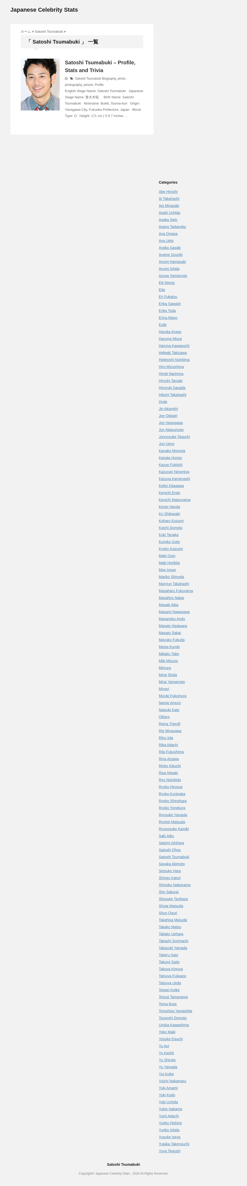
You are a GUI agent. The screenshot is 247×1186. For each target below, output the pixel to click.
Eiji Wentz (167, 283)
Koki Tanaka (169, 535)
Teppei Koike (169, 990)
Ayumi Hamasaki (172, 262)
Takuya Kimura (171, 969)
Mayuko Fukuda (172, 640)
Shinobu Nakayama (174, 885)
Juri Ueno (166, 444)
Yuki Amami (168, 1088)
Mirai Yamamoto (172, 682)
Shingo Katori (170, 878)
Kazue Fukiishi (170, 465)
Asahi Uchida (169, 213)
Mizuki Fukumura (173, 696)
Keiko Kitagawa (171, 486)
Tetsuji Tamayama (173, 997)
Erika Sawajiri (170, 304)
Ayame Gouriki (171, 255)
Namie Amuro (170, 703)
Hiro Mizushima (171, 367)
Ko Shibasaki (169, 514)
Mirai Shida (168, 675)
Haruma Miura (170, 339)
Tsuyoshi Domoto (173, 1018)
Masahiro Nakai (171, 598)
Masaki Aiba (168, 605)
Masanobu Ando (172, 619)
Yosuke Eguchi (171, 1039)
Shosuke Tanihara (173, 899)
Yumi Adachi (169, 1116)
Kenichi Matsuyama (174, 500)
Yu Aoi (164, 1046)
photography (73, 85)
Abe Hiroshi (168, 192)
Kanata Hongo (170, 458)
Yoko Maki (167, 1032)
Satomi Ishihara (171, 843)
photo (121, 78)
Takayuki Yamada (173, 948)
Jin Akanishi (168, 409)
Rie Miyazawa (170, 731)
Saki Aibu (166, 836)
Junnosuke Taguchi (174, 437)
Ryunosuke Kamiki (174, 829)
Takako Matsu (170, 927)
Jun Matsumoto (171, 430)
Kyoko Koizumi (171, 549)
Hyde (163, 402)
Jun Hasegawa (171, 423)
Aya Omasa (168, 234)
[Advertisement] (202, 60)
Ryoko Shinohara (173, 801)
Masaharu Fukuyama (176, 591)
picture (88, 85)
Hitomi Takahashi (172, 395)
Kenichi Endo (169, 493)
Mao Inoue (167, 570)
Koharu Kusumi (171, 521)
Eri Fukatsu (168, 297)
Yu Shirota (167, 1060)
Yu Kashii (166, 1053)
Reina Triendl (169, 724)
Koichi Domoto (170, 528)
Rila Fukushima (171, 752)
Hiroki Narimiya (171, 374)
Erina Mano (168, 318)
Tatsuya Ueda (170, 983)
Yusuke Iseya (169, 1137)
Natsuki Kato (169, 710)
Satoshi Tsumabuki (88, 78)
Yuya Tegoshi (169, 1151)
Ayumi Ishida (169, 269)
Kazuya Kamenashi (174, 479)
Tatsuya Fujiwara (172, 976)
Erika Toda (167, 311)
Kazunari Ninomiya (174, 472)
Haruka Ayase (170, 332)
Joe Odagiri (168, 416)
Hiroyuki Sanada (172, 388)
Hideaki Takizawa (173, 353)
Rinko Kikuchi (170, 766)
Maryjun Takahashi (174, 584)
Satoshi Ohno (170, 850)
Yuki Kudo (167, 1095)
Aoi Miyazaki (169, 206)
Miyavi (164, 689)
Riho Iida (166, 738)
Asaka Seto (168, 220)
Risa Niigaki (168, 773)
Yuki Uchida (168, 1102)
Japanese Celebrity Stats (44, 9)
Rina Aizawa (169, 759)
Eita (162, 290)
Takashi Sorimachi (173, 941)
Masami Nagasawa (174, 612)
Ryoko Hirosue (171, 787)
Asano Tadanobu (172, 227)
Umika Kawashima (174, 1025)
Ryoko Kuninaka (172, 794)
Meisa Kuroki (169, 647)
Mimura (165, 668)
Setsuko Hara (170, 871)
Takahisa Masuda (173, 920)
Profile (99, 85)
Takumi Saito (169, 962)
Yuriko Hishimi (170, 1123)
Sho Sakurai (169, 892)
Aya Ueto (166, 241)
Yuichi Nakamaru (172, 1081)
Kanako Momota (172, 451)
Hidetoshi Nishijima (174, 360)
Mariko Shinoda (171, 577)
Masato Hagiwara (173, 626)
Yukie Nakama (170, 1109)
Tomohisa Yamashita (175, 1011)
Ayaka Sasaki (170, 248)
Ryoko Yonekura (172, 808)
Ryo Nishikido (170, 780)
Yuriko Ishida (169, 1130)
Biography (109, 78)
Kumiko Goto (169, 542)
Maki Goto (167, 556)
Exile (163, 325)
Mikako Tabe (169, 654)
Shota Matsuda (171, 906)
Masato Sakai (170, 633)
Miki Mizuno (168, 661)
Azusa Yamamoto (173, 276)
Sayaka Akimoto (172, 864)
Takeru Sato (168, 955)
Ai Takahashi (169, 199)
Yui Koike (166, 1074)
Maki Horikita (169, 563)
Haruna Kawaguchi (174, 346)
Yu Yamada (168, 1067)
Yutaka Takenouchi (174, 1144)
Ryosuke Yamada (173, 815)
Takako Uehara (171, 934)
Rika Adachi (168, 745)
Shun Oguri (168, 913)
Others (164, 717)
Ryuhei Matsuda (172, 822)
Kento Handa (169, 507)
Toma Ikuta (167, 1004)
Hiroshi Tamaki (171, 381)
